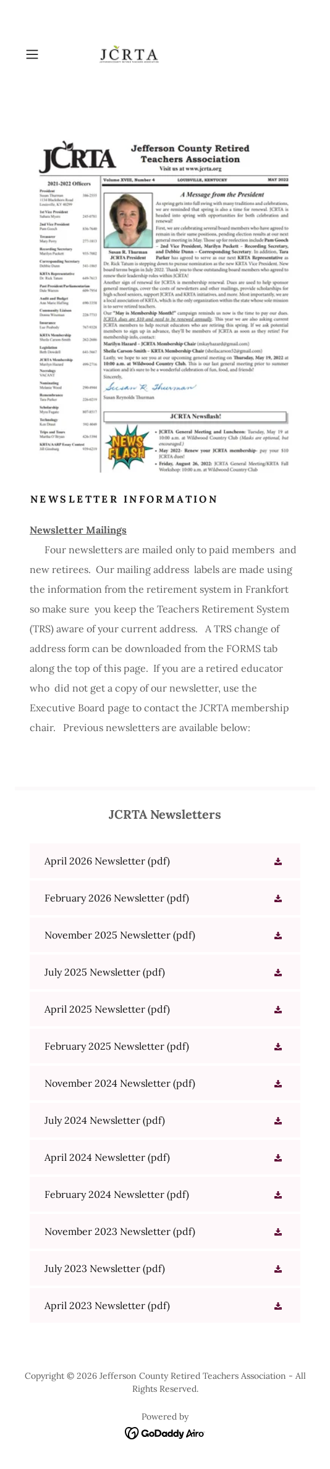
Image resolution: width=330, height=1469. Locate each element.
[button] (42, 54)
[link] (165, 54)
